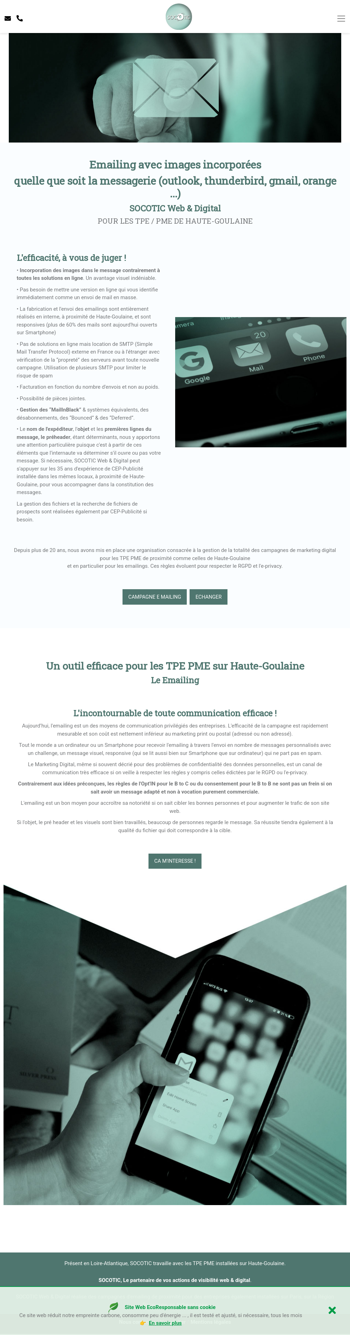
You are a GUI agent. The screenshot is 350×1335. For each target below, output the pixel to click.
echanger (210, 597)
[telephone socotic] (19, 18)
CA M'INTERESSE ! (175, 862)
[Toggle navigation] (341, 19)
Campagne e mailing (153, 597)
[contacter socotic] (8, 18)
